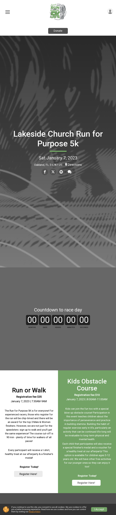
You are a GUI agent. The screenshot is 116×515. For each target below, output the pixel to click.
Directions (75, 165)
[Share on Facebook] (45, 172)
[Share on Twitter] (53, 172)
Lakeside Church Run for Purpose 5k (58, 138)
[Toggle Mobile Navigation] (8, 12)
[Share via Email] (61, 172)
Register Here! (28, 474)
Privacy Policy (34, 511)
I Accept (99, 509)
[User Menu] (110, 11)
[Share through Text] (69, 172)
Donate (58, 30)
